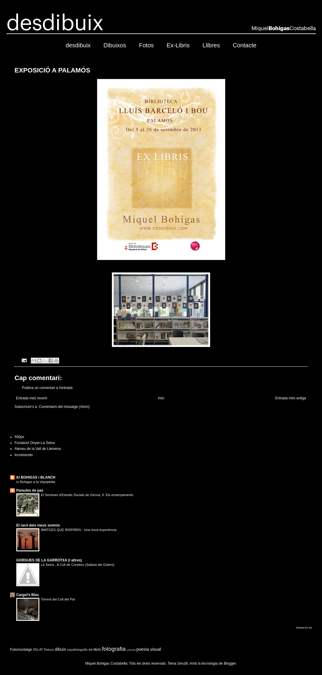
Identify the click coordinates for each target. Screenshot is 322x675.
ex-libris (95, 649)
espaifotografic (77, 649)
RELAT (38, 649)
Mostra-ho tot (304, 627)
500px (19, 437)
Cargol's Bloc (27, 595)
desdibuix (78, 45)
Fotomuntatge (21, 649)
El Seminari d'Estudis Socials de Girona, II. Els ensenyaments (87, 495)
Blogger (230, 663)
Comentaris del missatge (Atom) (64, 407)
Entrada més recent (31, 398)
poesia (131, 649)
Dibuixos (114, 45)
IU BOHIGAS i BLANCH (35, 477)
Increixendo (24, 455)
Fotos (146, 45)
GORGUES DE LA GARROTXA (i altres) (49, 560)
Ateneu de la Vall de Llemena (38, 449)
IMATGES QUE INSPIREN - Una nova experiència (79, 530)
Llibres (211, 45)
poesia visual (148, 649)
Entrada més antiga (290, 398)
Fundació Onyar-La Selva (35, 443)
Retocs (49, 649)
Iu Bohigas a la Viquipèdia (35, 482)
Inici (161, 398)
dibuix (60, 649)
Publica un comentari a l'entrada (47, 388)
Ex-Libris (178, 45)
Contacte (244, 45)
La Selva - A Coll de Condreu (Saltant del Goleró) (77, 564)
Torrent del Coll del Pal (58, 599)
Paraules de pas (29, 490)
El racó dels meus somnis (38, 525)
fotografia (114, 649)
